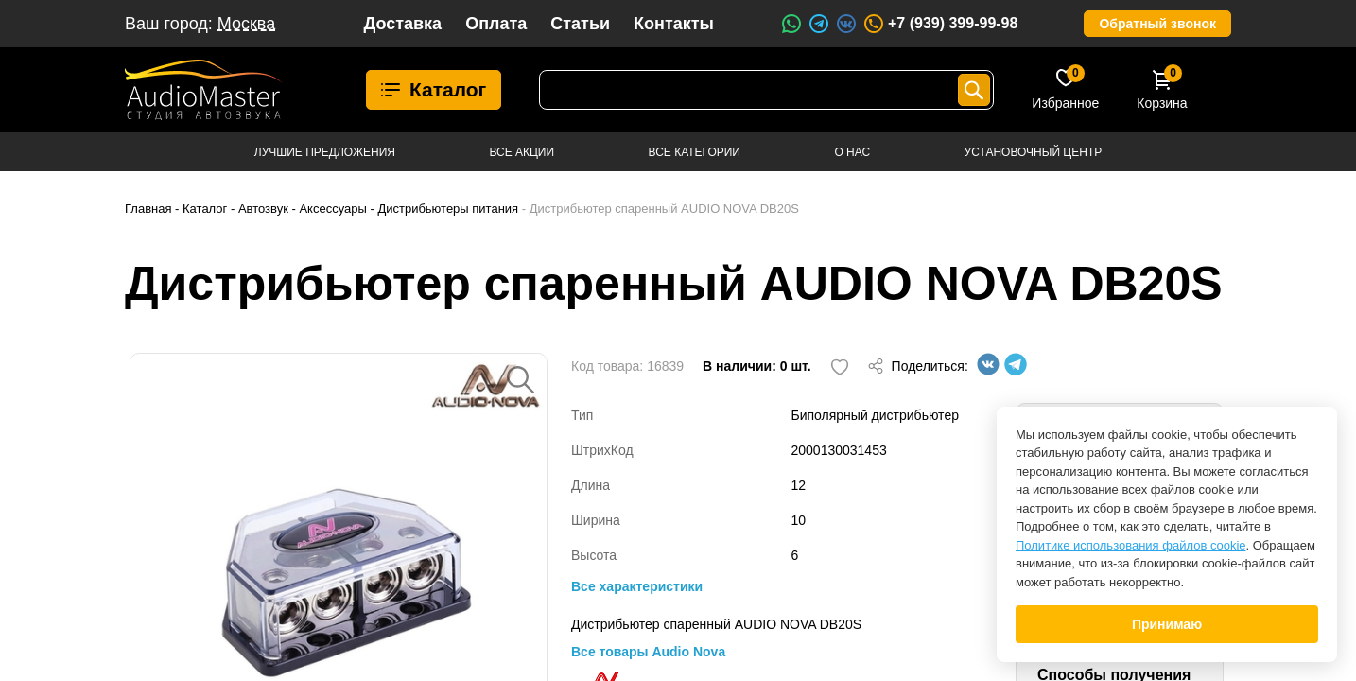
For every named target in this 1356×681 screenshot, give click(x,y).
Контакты (674, 23)
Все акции (521, 152)
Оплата (496, 23)
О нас (852, 152)
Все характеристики (637, 586)
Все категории (694, 152)
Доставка (402, 23)
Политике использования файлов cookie (1131, 545)
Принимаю (1167, 624)
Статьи (580, 23)
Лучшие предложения (324, 152)
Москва (246, 23)
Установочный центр (1034, 152)
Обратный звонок (1157, 23)
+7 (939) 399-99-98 (939, 23)
